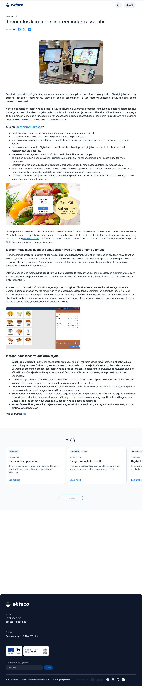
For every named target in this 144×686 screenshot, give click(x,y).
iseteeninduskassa (29, 127)
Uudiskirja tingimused (61, 679)
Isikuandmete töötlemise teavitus (35, 679)
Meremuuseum (31, 238)
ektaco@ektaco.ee (16, 621)
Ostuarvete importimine (23, 461)
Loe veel (70, 498)
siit (24, 413)
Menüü (130, 5)
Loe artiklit (14, 479)
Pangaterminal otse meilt (85, 461)
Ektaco (84, 451)
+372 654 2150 (13, 618)
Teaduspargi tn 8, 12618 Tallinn (22, 636)
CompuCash (14, 451)
